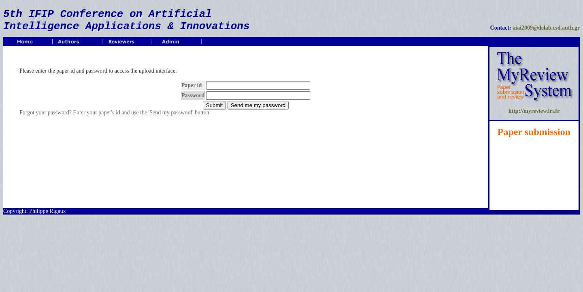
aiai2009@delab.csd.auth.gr (546, 28)
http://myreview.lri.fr (534, 111)
